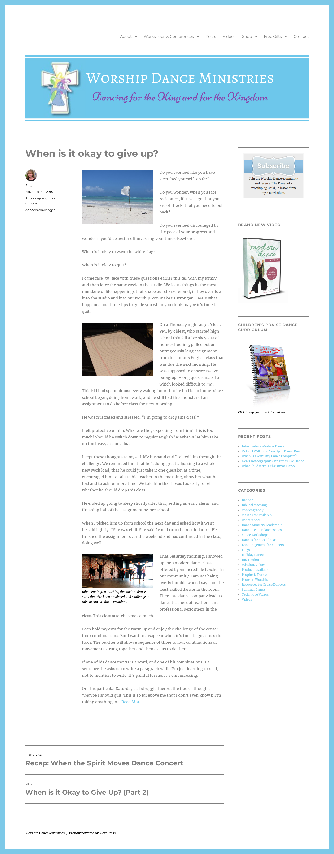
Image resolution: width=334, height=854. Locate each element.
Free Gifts (273, 36)
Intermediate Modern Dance (263, 446)
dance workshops (255, 535)
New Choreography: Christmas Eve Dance (273, 461)
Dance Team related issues (262, 530)
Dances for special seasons (262, 540)
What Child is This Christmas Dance (269, 466)
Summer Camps (254, 590)
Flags (246, 550)
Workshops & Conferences (169, 36)
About (126, 36)
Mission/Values (253, 565)
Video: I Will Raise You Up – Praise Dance (272, 451)
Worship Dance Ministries (45, 833)
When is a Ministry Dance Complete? (269, 456)
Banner (247, 500)
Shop (247, 36)
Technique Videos (255, 595)
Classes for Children (257, 515)
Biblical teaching (254, 505)
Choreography (252, 510)
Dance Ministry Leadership (262, 525)
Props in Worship (255, 580)
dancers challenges (40, 210)
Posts (211, 36)
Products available (255, 570)
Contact (301, 36)
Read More (131, 701)
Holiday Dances (253, 555)
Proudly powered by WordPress (92, 833)
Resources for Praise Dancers (264, 585)
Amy (28, 185)
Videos (229, 36)
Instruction (250, 560)
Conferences (251, 520)
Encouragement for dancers (263, 545)
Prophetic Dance (254, 575)
